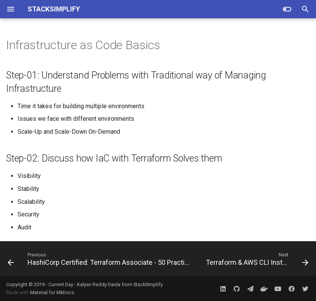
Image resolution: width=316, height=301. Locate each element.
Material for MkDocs (52, 292)
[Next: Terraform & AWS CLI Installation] (256, 259)
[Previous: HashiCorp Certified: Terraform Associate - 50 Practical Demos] (100, 259)
